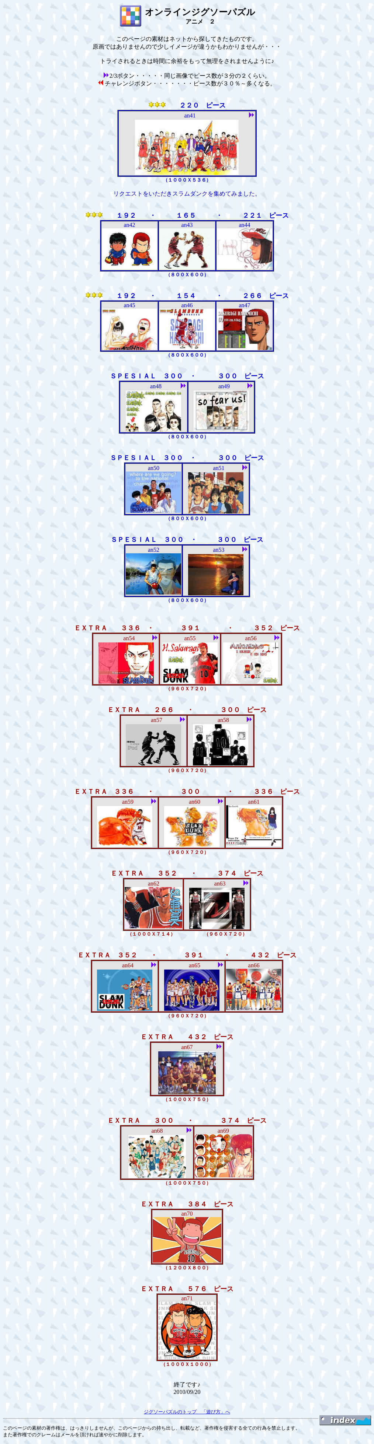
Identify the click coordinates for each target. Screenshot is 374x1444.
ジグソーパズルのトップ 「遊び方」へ (187, 1412)
